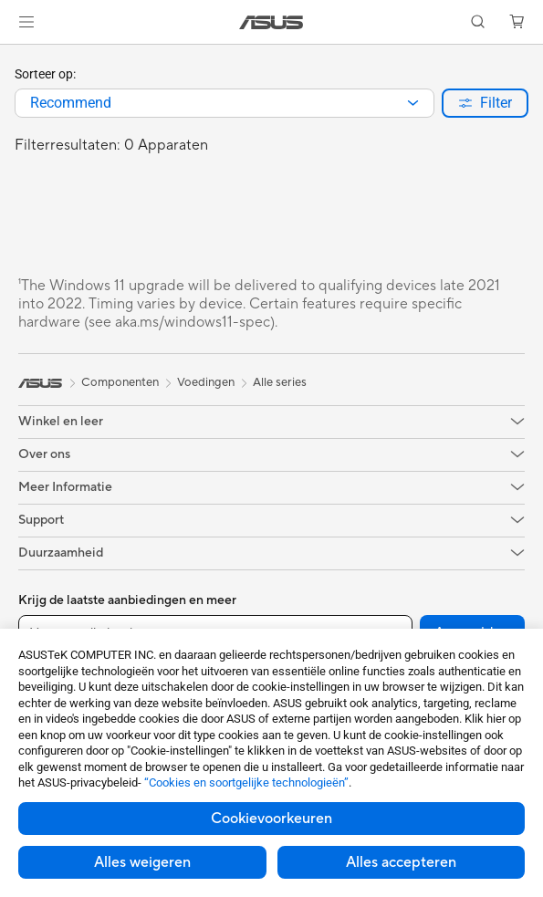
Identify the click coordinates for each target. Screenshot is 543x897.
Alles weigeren (142, 862)
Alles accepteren (401, 862)
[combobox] (224, 103)
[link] (271, 22)
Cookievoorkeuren (271, 818)
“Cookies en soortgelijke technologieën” (246, 782)
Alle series (280, 382)
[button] (26, 22)
